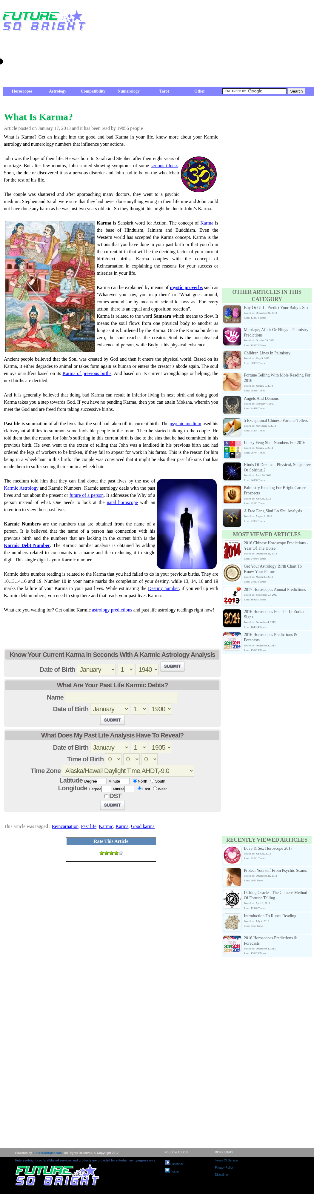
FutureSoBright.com (47, 1153)
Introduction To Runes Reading (270, 916)
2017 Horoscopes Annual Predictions (275, 589)
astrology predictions (112, 609)
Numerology (129, 91)
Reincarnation (65, 826)
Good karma (143, 826)
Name (55, 697)
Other (199, 91)
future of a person (87, 495)
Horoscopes (22, 91)
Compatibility (93, 91)
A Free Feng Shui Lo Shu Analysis (273, 511)
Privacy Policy (224, 1167)
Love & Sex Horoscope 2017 (268, 848)
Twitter (172, 1171)
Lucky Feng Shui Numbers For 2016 (274, 442)
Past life (88, 826)
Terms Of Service (226, 1160)
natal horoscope (122, 502)
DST (115, 796)
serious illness (164, 165)
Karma (206, 222)
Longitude (72, 788)
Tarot (164, 91)
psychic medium (185, 423)
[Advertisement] (229, 45)
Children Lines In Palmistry (267, 353)
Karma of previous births (86, 373)
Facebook (174, 1164)
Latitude (71, 780)
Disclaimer (222, 1174)
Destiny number (163, 588)
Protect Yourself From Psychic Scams (275, 870)
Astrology (57, 91)
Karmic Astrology (21, 488)
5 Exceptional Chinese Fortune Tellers (276, 420)
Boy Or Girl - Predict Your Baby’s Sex (276, 307)
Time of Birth (85, 759)
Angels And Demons (261, 398)
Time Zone (46, 771)
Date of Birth (57, 669)
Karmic (106, 826)
